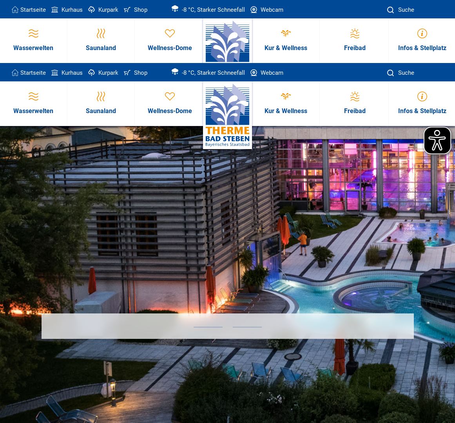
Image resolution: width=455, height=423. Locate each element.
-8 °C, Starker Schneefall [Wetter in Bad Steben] (208, 9)
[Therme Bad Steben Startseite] (227, 115)
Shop (134, 9)
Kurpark (102, 9)
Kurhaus (66, 9)
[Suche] (391, 10)
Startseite (29, 9)
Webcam (266, 9)
